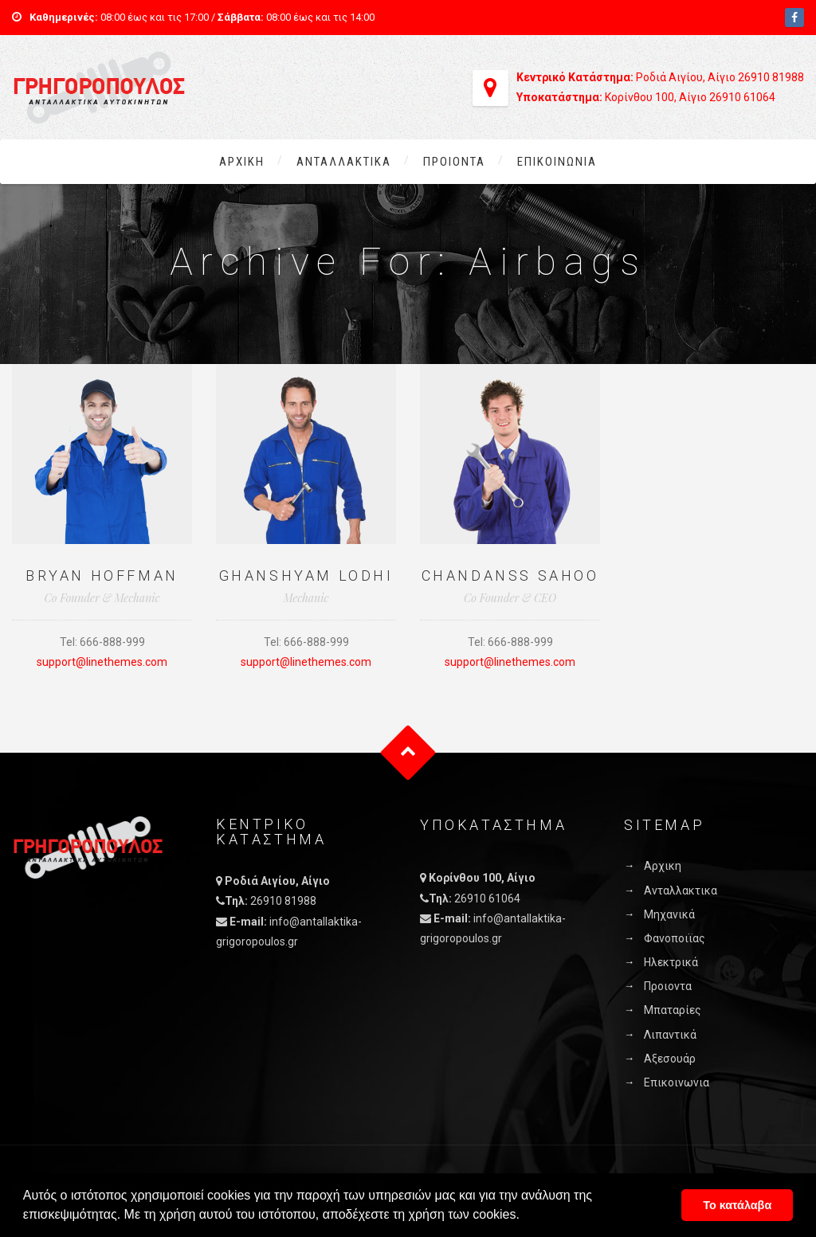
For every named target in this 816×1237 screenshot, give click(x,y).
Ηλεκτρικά (671, 962)
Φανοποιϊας (674, 938)
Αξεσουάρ (670, 1058)
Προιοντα (454, 162)
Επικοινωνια (557, 162)
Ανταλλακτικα (343, 162)
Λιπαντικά (670, 1034)
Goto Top (408, 752)
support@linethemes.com (102, 662)
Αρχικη (242, 162)
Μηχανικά (669, 914)
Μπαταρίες (672, 1010)
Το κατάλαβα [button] (737, 1205)
